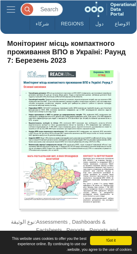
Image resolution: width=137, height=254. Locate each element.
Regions (72, 23)
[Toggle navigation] (10, 9)
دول (99, 23)
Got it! (110, 240)
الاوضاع (122, 23)
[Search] (41, 9)
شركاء (42, 23)
